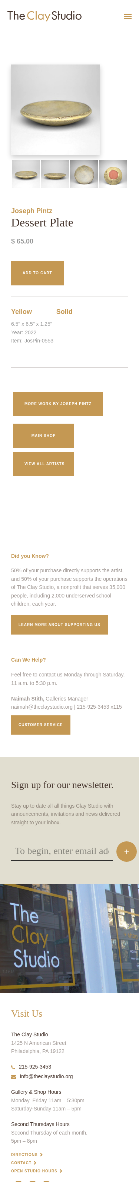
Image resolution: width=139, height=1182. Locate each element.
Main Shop (44, 436)
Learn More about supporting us (59, 625)
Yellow (21, 311)
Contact (21, 1163)
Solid (64, 311)
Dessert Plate (10, 35)
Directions (24, 1155)
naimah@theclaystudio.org (42, 707)
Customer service (41, 725)
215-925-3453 (31, 1067)
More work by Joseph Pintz (58, 404)
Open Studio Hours (34, 1171)
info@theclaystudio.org (42, 1076)
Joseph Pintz (31, 211)
